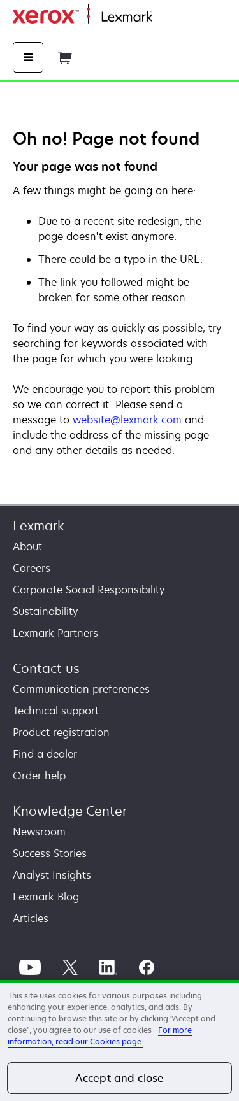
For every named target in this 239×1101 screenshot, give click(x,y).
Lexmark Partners (55, 633)
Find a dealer (45, 754)
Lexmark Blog (46, 897)
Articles (30, 918)
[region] (119, 1040)
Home (164, 17)
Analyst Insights (52, 875)
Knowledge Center (70, 811)
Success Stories (50, 853)
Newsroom (39, 832)
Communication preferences (81, 689)
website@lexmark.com (127, 420)
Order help (39, 776)
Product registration (61, 732)
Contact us (46, 668)
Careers (31, 568)
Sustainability (45, 611)
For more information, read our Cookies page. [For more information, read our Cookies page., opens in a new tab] (100, 1036)
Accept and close (119, 1078)
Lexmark (38, 525)
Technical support (56, 711)
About (27, 546)
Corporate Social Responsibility (88, 590)
